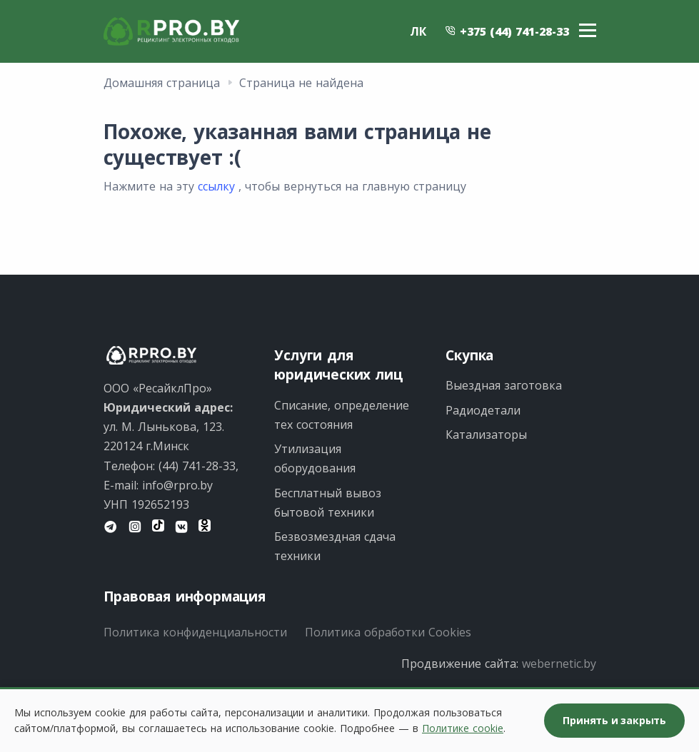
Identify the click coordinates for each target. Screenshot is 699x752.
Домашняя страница (162, 83)
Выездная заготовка (504, 385)
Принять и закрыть (614, 720)
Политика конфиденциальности (195, 632)
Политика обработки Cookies (388, 632)
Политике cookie (462, 728)
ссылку (216, 186)
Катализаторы (486, 434)
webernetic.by (559, 663)
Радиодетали (483, 410)
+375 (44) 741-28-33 (507, 31)
